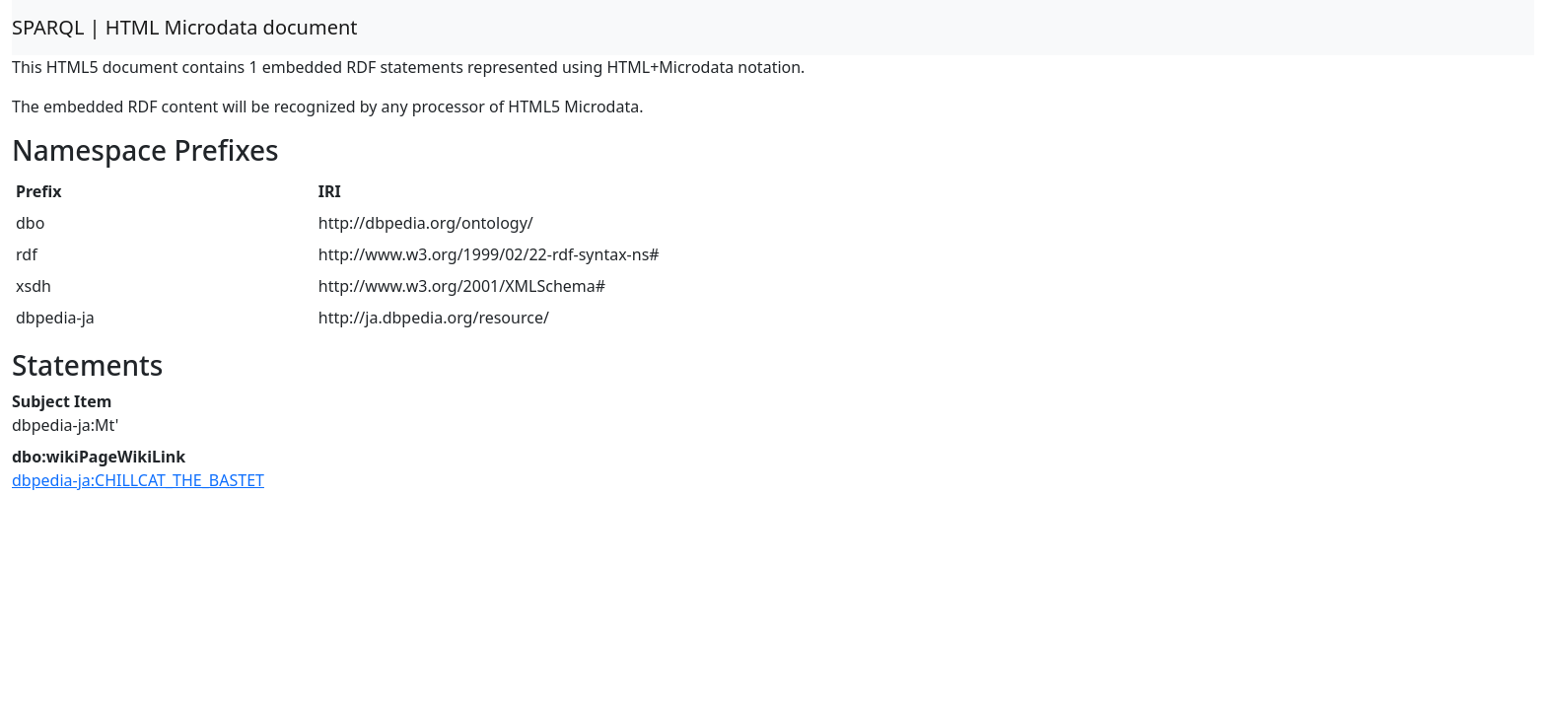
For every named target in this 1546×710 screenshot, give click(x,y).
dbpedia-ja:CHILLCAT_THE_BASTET (138, 480)
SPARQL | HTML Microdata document (185, 27)
